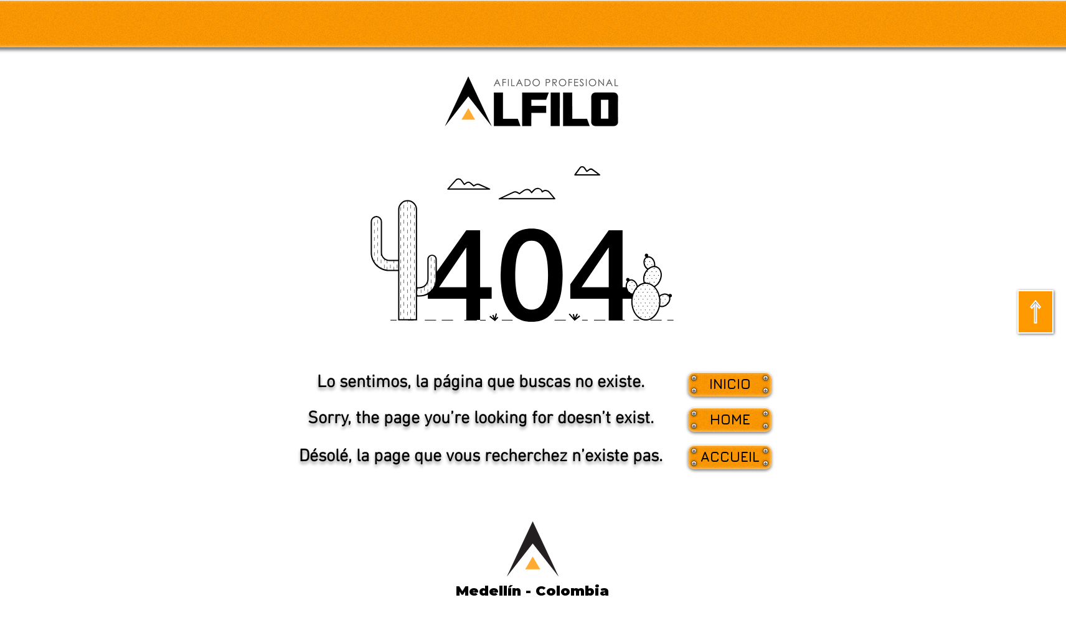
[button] (729, 420)
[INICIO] (729, 384)
